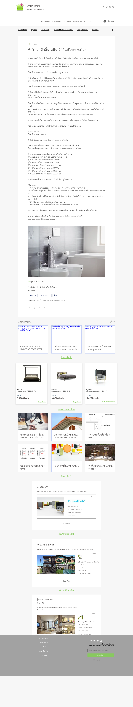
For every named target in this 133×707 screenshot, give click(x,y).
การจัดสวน (95, 30)
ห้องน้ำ (56, 295)
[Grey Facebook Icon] (103, 7)
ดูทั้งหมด (112, 322)
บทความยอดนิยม (66, 409)
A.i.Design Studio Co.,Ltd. (87, 622)
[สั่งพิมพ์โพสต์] (44, 308)
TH (94, 660)
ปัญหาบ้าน (34, 30)
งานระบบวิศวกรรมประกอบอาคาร (63, 30)
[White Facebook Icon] (91, 640)
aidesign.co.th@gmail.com (85, 627)
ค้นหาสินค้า (66, 357)
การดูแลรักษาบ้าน (82, 30)
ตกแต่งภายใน (45, 30)
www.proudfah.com (73, 506)
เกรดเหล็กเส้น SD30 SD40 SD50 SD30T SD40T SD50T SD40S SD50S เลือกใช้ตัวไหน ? (32, 347)
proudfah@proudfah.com (75, 509)
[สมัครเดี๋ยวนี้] (100, 655)
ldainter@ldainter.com (84, 568)
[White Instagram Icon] (101, 640)
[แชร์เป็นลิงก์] (39, 308)
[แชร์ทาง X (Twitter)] (34, 308)
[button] (113, 30)
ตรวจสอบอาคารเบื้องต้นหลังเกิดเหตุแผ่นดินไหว (99, 348)
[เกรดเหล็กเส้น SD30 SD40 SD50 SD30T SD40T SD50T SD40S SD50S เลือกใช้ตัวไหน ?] (33, 334)
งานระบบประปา (45, 295)
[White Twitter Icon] (94, 640)
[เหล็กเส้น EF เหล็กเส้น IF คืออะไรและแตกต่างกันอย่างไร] (67, 334)
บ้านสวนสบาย (33, 5)
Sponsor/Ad (43, 655)
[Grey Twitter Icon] (106, 7)
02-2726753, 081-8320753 (84, 634)
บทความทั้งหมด (22, 30)
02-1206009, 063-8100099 (84, 574)
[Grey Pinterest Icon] (110, 7)
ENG (98, 660)
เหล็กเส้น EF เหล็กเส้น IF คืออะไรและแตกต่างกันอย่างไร (65, 348)
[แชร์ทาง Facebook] (29, 308)
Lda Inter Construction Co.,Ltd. (88, 562)
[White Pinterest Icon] (97, 640)
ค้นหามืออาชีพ (66, 533)
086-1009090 (71, 516)
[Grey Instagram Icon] (113, 7)
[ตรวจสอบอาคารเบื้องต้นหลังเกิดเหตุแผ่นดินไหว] (100, 334)
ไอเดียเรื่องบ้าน (43, 643)
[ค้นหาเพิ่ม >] (66, 524)
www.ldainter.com (82, 565)
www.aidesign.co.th (83, 624)
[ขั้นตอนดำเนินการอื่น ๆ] (103, 44)
